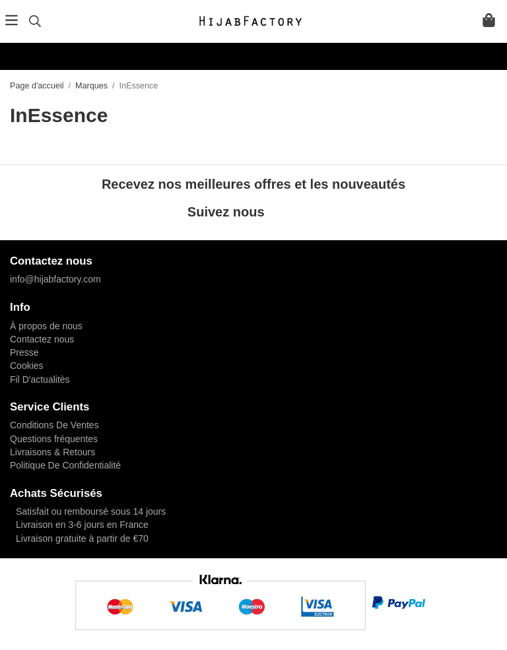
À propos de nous (46, 326)
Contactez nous (42, 339)
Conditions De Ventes (54, 425)
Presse (24, 352)
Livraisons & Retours (52, 452)
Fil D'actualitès (40, 379)
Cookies (27, 365)
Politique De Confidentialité (65, 465)
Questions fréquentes (54, 439)
